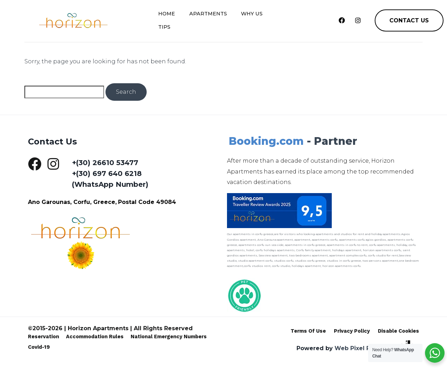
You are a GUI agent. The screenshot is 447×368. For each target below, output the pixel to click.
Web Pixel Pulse (359, 348)
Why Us (252, 18)
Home (168, 18)
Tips (281, 18)
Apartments (209, 18)
